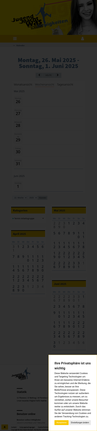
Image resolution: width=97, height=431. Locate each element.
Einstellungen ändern (80, 422)
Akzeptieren (61, 422)
